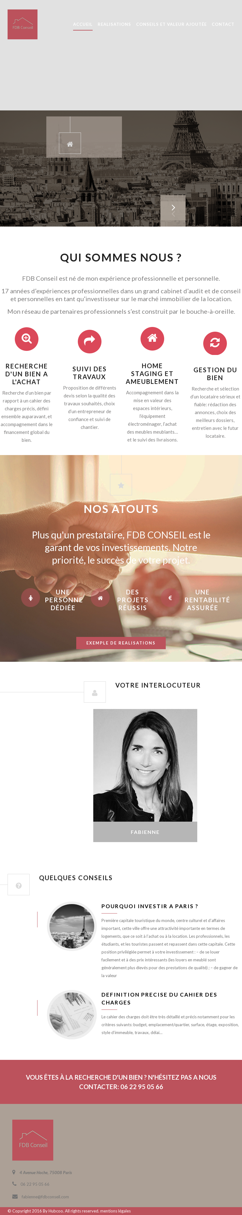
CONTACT (223, 24)
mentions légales (115, 1210)
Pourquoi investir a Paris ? (150, 906)
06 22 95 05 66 (34, 1184)
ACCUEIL (83, 24)
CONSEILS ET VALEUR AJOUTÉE (171, 24)
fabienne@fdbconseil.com (45, 1196)
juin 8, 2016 (18, 919)
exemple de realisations (121, 642)
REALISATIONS (114, 24)
